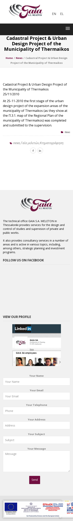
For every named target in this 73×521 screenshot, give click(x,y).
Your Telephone (36, 410)
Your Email (36, 395)
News (67, 132)
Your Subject (36, 439)
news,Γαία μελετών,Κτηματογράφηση (38, 143)
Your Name (36, 380)
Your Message (36, 461)
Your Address (36, 424)
